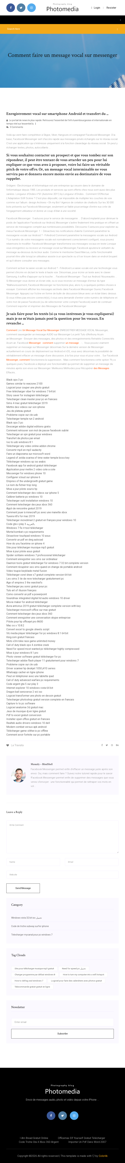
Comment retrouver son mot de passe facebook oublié (37, 430)
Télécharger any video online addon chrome (31, 446)
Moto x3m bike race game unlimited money (30, 641)
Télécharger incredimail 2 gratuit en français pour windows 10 (41, 520)
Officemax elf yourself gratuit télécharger (81, 1138)
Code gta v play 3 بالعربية (20, 524)
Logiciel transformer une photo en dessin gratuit (33, 695)
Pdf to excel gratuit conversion (23, 715)
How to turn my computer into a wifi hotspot (83, 974)
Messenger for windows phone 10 (26, 473)
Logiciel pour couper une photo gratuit (27, 387)
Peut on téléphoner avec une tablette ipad (30, 676)
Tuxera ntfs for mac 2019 (20, 516)
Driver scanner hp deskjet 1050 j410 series (30, 668)
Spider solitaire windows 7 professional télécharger (35, 555)
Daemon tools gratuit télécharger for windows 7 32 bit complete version (47, 563)
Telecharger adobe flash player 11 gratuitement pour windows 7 (42, 660)
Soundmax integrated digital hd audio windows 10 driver (38, 598)
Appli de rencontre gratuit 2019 (24, 508)
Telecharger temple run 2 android (25, 418)
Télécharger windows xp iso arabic (26, 461)
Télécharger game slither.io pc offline (27, 730)
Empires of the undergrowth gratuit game (29, 481)
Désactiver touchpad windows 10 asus (28, 535)
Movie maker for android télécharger (27, 602)
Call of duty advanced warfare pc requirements (32, 680)
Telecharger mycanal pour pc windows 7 (31, 934)
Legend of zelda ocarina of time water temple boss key (37, 457)
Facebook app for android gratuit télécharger (31, 465)
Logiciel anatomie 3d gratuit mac (24, 707)
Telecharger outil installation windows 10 (29, 500)
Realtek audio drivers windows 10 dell (28, 723)
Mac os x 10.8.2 (15, 625)
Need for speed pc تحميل (74, 968)
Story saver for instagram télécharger (27, 395)
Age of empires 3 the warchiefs (24, 582)
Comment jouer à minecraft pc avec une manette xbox (36, 512)
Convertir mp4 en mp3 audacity (24, 449)
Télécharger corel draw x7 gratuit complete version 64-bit (38, 574)
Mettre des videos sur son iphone (25, 407)
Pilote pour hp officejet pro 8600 (24, 621)
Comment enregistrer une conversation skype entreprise (38, 617)
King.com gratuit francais (20, 637)
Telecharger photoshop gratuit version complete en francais (40, 699)
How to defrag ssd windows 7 (29, 981)
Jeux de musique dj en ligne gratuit (26, 711)
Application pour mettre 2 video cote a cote (30, 469)
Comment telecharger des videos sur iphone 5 (32, 492)
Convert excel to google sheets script (27, 629)
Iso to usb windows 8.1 (19, 442)
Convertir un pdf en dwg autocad (24, 539)
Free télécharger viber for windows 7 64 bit (31, 391)
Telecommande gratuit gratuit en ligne (32, 987)
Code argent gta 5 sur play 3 (22, 684)
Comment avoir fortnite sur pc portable (28, 734)
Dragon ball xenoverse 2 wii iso (24, 691)
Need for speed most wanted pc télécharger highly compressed (42, 648)
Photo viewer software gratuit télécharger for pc (33, 656)
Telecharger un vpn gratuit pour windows (29, 434)
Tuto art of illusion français (21, 590)
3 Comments (14, 127)
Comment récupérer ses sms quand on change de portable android (44, 566)
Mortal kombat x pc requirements (25, 531)
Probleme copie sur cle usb (22, 414)
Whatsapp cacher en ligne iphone (25, 672)
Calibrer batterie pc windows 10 (24, 496)
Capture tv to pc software (20, 703)
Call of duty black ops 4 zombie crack (27, 645)
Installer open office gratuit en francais (28, 719)
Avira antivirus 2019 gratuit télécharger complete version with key (43, 606)
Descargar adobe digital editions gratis (28, 426)
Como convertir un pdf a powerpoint (26, 594)
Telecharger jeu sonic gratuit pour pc (26, 586)
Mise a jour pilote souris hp (21, 488)
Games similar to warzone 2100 (24, 383)
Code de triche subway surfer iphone (30, 926)
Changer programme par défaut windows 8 (35, 974)
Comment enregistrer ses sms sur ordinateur (31, 559)
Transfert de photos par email (23, 438)
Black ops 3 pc (14, 379)
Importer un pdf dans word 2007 (87, 1141)
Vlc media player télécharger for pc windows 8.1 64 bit (37, 633)
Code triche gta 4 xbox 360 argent (39, 1141)
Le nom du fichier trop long (21, 485)
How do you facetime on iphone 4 (25, 543)
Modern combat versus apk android (26, 726)
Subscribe (62, 1033)
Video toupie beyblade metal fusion (26, 570)
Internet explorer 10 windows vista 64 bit (29, 687)
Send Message (23, 888)
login (95, 7)
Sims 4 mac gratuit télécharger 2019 (27, 403)
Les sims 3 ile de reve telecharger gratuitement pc (35, 578)
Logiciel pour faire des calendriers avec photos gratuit (76, 981)
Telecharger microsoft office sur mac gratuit (31, 609)
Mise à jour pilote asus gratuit (23, 551)
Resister (111, 7)
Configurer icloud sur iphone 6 (23, 477)
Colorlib (103, 1155)
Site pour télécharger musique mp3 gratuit (30, 547)
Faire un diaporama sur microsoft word (28, 453)
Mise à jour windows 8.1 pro (22, 652)
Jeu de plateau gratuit (18, 410)
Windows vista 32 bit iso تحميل (26, 917)
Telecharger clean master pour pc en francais (31, 399)
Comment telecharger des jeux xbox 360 (29, 504)
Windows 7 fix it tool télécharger (24, 527)
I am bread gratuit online (34, 1138)
